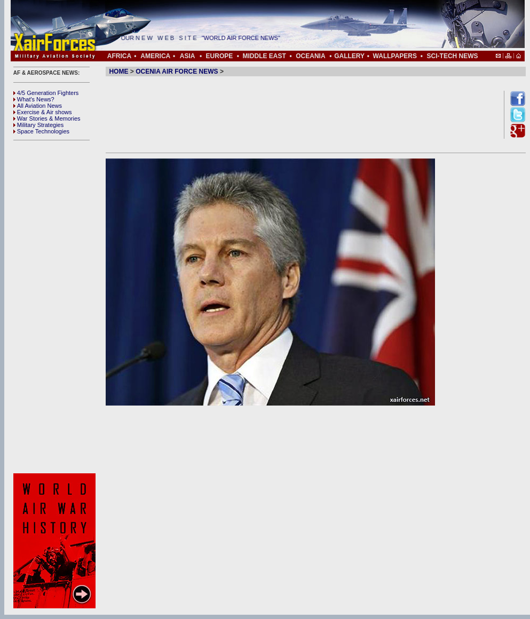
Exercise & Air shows (42, 112)
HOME (118, 71)
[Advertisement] (56, 307)
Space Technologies (41, 131)
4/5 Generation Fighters (47, 93)
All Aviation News (37, 105)
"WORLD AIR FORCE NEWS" (247, 38)
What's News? (33, 99)
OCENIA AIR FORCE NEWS (177, 71)
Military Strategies (38, 125)
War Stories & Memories (47, 118)
